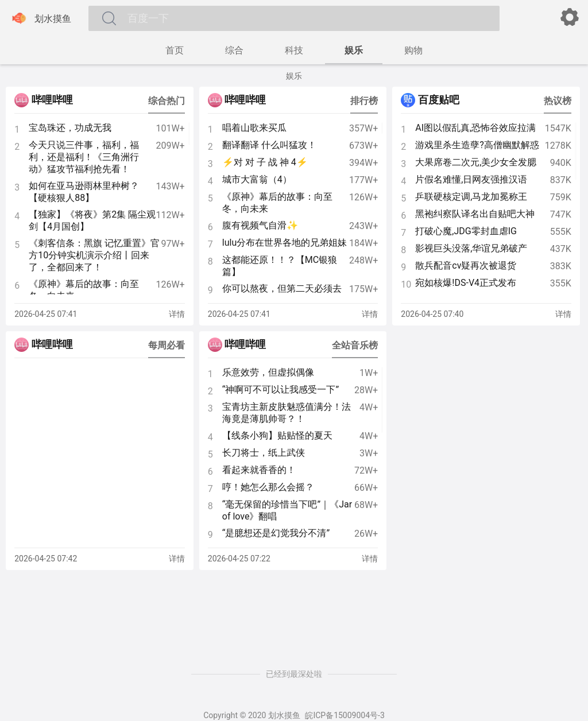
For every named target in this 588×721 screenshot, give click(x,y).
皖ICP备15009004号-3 (344, 715)
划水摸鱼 (40, 18)
